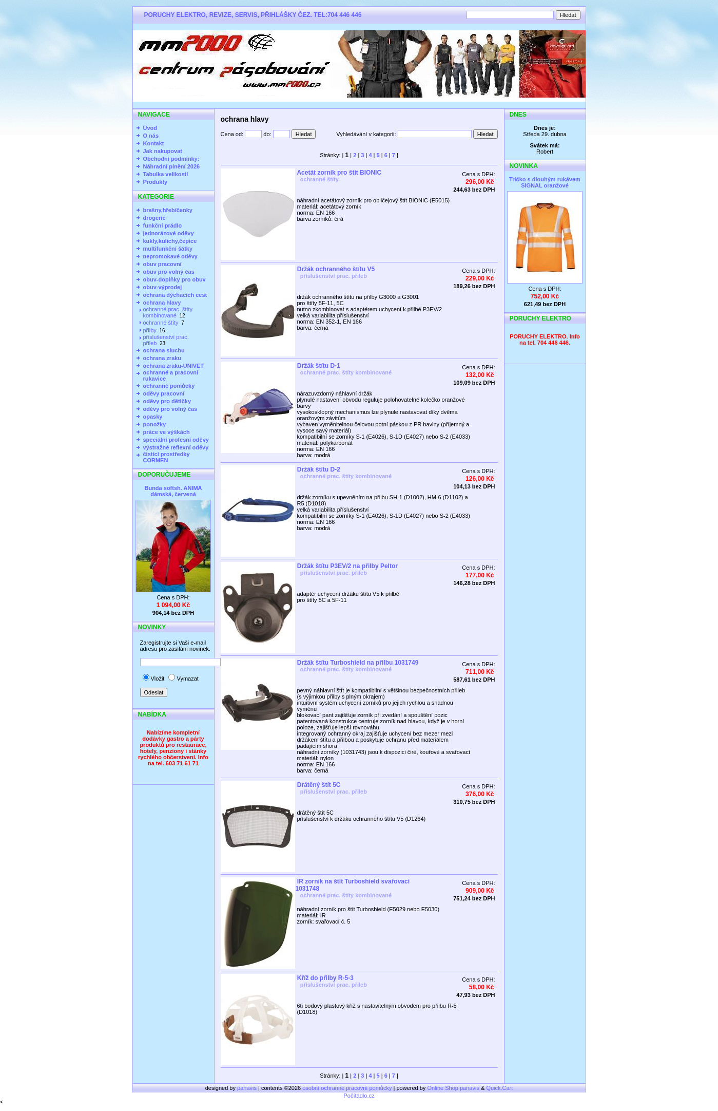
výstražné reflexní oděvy (176, 447)
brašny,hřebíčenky (167, 210)
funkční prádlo (162, 225)
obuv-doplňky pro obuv (174, 279)
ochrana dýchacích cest (175, 295)
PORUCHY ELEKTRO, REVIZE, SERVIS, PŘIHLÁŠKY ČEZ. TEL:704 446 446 (253, 14)
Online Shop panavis (453, 1088)
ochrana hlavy (162, 302)
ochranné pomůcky (169, 386)
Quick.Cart (499, 1088)
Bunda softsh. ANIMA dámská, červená (173, 491)
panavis (247, 1088)
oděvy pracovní (164, 393)
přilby (150, 330)
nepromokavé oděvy (170, 256)
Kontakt (153, 143)
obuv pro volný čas (169, 272)
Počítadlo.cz (359, 1096)
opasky (153, 416)
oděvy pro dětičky (167, 401)
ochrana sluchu (164, 350)
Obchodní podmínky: (171, 159)
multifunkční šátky (168, 249)
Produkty (155, 182)
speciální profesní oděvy (176, 440)
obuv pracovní (162, 264)
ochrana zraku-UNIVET (173, 366)
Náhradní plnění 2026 (171, 166)
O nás (151, 136)
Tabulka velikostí (165, 174)
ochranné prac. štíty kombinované (168, 312)
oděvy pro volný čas (170, 409)
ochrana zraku (162, 358)
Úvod (150, 128)
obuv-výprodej (162, 287)
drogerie (154, 218)
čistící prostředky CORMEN (166, 457)
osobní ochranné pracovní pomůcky (347, 1088)
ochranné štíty (161, 322)
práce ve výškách (166, 432)
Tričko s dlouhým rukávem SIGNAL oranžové (544, 182)
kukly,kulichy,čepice (170, 241)
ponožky (154, 424)
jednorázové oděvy (168, 233)
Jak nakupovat (162, 151)
